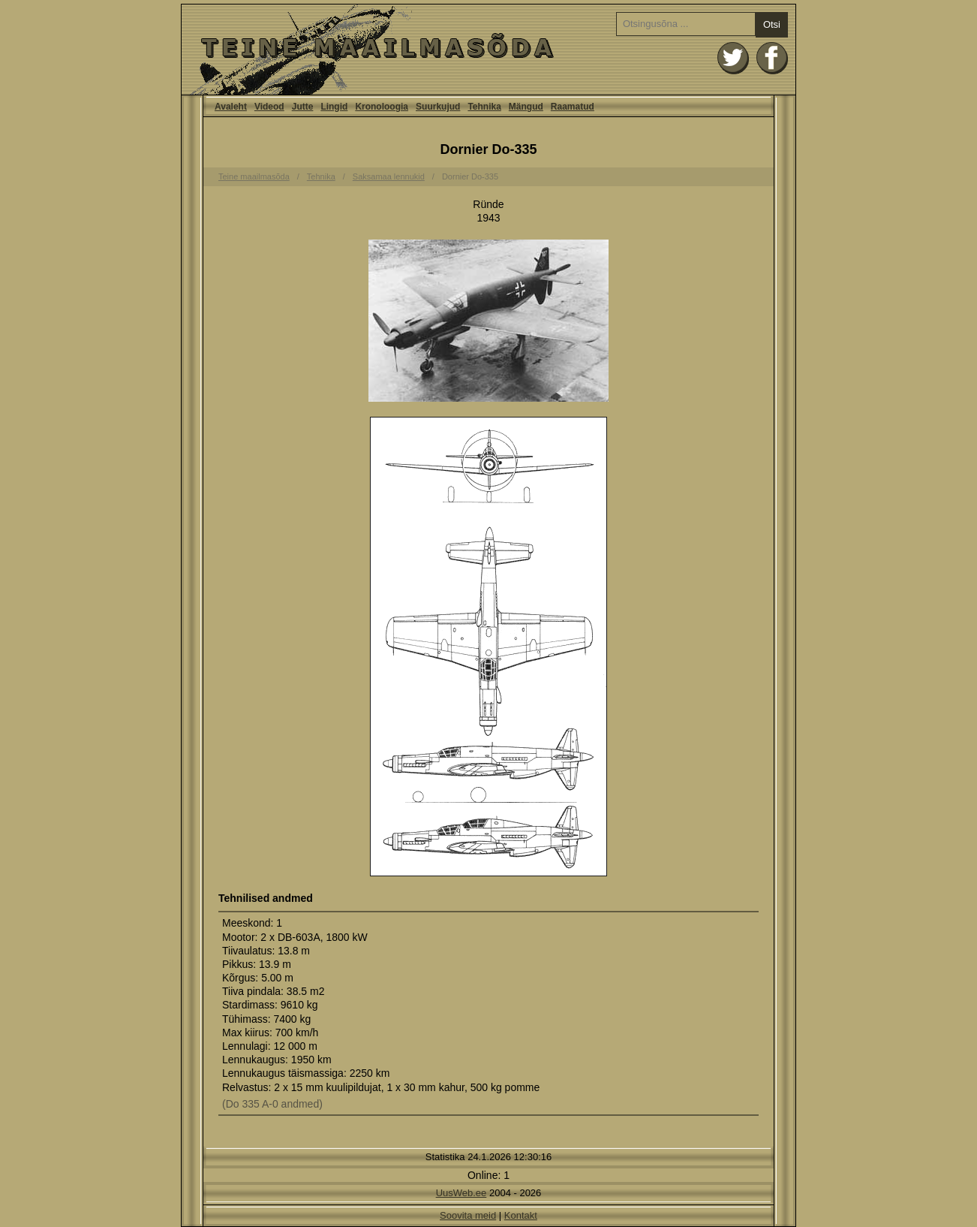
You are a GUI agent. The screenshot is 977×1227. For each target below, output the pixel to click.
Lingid (333, 106)
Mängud (526, 106)
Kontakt (520, 1215)
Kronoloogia (381, 106)
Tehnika (484, 106)
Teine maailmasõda (254, 176)
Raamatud (572, 106)
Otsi (771, 24)
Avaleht (488, 50)
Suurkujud (438, 106)
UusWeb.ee (461, 1192)
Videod (269, 106)
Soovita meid (468, 1215)
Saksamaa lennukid (389, 176)
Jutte (303, 106)
